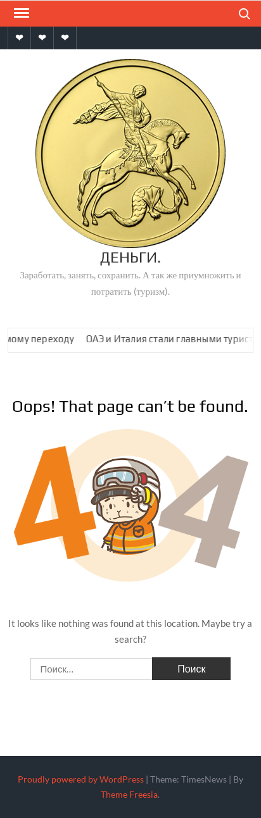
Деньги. (130, 257)
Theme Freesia (129, 794)
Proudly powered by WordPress (81, 779)
